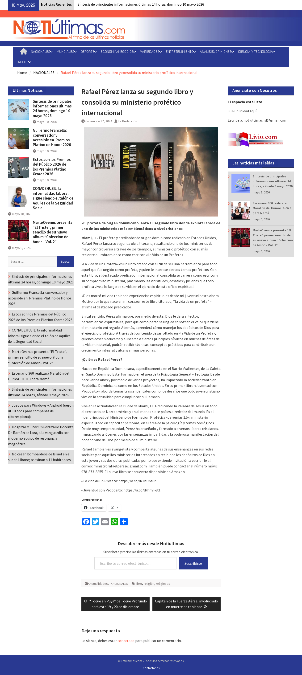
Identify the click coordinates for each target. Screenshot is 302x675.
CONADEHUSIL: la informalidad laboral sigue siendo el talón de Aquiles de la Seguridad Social (53, 198)
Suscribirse (193, 563)
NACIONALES (40, 51)
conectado (125, 640)
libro (139, 583)
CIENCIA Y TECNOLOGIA (255, 51)
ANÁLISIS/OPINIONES (216, 51)
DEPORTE (87, 51)
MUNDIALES (65, 51)
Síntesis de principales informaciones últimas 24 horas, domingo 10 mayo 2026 (141, 4)
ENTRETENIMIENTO (179, 51)
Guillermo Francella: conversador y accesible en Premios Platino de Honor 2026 (52, 137)
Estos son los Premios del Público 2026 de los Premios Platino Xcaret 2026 (52, 166)
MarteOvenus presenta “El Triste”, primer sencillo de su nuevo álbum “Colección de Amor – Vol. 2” (52, 232)
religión (149, 583)
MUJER (23, 62)
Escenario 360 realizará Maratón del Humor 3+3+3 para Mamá (272, 208)
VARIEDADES (149, 51)
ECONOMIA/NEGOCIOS (117, 51)
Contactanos (151, 668)
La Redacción (127, 121)
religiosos (163, 583)
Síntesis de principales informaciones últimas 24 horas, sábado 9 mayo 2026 (273, 181)
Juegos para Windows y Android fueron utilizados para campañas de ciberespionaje (41, 411)
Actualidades (98, 583)
